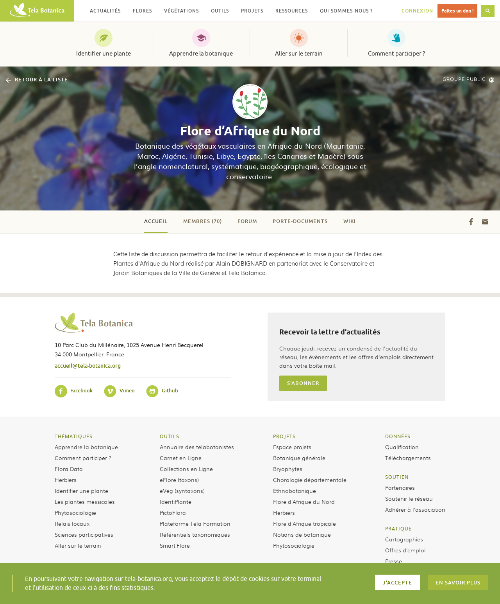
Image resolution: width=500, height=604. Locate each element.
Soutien (397, 476)
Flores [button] (142, 11)
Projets (284, 436)
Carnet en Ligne (181, 458)
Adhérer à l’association (415, 509)
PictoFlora (173, 512)
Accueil (156, 221)
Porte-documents (300, 221)
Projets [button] (252, 11)
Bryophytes (287, 469)
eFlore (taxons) (179, 480)
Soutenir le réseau (409, 498)
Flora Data (69, 469)
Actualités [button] (105, 11)
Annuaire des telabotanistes (197, 447)
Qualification (402, 447)
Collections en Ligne (186, 469)
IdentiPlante (175, 501)
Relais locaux (72, 523)
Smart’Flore (175, 545)
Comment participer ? (396, 53)
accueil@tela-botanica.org (88, 365)
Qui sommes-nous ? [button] (346, 11)
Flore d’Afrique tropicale (304, 523)
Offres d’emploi (405, 550)
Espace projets (292, 447)
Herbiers (66, 480)
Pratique (398, 528)
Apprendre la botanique (201, 53)
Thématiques (74, 436)
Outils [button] (220, 11)
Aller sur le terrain (299, 53)
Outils (169, 436)
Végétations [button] (181, 11)
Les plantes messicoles (85, 501)
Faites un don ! (457, 11)
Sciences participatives (84, 534)
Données (398, 436)
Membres (202, 221)
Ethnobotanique (294, 490)
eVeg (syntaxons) (182, 490)
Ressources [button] (291, 11)
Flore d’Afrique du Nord (304, 501)
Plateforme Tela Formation (195, 523)
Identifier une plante (103, 53)
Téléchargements (408, 458)
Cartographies (404, 539)
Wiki (349, 221)
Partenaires (400, 487)
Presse (393, 561)
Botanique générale (299, 458)
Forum (247, 221)
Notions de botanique (302, 534)
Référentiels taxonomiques (195, 534)
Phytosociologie (75, 512)
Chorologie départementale (309, 480)
